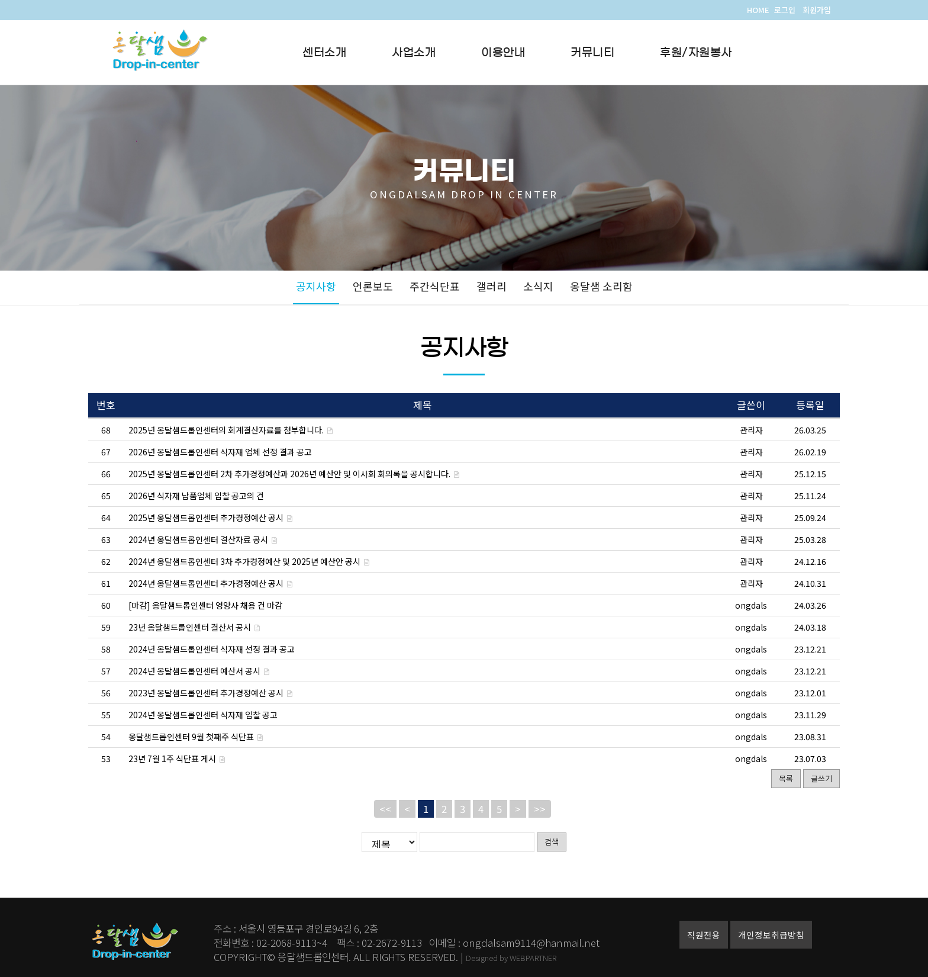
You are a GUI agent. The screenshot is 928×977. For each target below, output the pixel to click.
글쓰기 (821, 778)
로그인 (784, 9)
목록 (786, 778)
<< (385, 809)
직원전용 (703, 934)
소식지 (538, 286)
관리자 (751, 430)
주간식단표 (435, 286)
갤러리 (491, 286)
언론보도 (373, 286)
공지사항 (316, 286)
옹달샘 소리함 (601, 286)
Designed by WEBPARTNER (511, 957)
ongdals (751, 605)
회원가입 (817, 9)
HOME (758, 9)
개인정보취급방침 (771, 934)
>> (540, 809)
